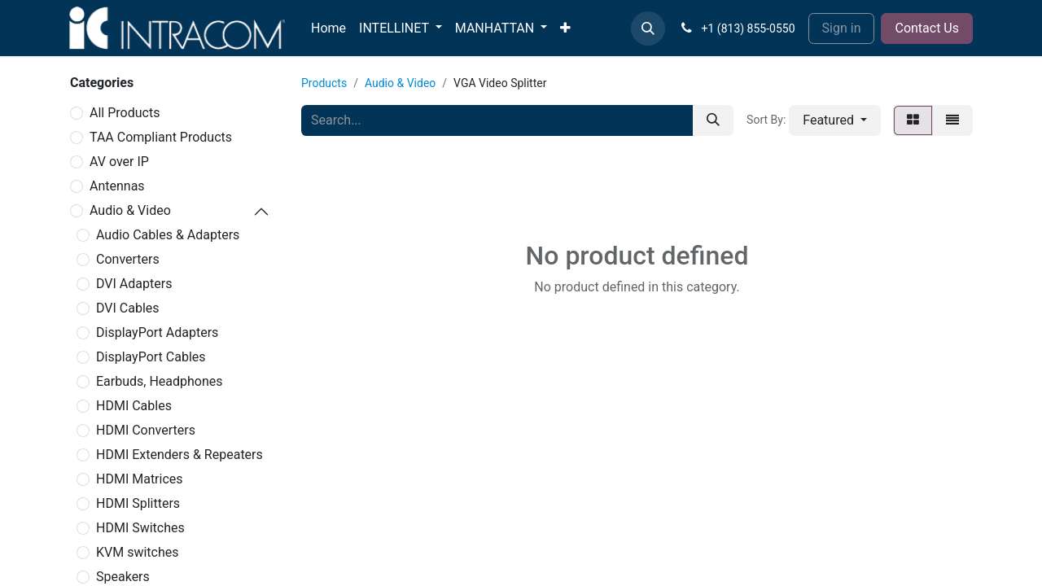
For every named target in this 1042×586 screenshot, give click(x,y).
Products (324, 83)
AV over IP (119, 161)
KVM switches (137, 552)
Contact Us (927, 28)
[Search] (713, 120)
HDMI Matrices (139, 479)
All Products (125, 112)
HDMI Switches (140, 528)
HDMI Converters (145, 430)
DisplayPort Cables (151, 357)
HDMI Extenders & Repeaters (179, 454)
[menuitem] (328, 28)
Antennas (117, 186)
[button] (648, 28)
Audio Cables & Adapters (167, 235)
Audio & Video (130, 210)
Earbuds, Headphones (159, 381)
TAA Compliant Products (161, 137)
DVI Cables (128, 308)
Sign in (841, 28)
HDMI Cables (134, 405)
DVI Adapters (134, 283)
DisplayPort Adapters (157, 332)
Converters (128, 259)
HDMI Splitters (138, 503)
